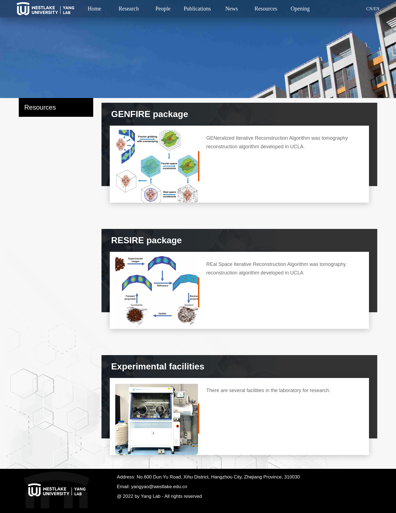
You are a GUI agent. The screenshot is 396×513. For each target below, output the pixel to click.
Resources (266, 9)
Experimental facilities (157, 366)
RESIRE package (146, 240)
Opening (300, 9)
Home (94, 9)
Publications (197, 9)
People (163, 9)
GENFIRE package (149, 114)
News (231, 9)
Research (129, 9)
